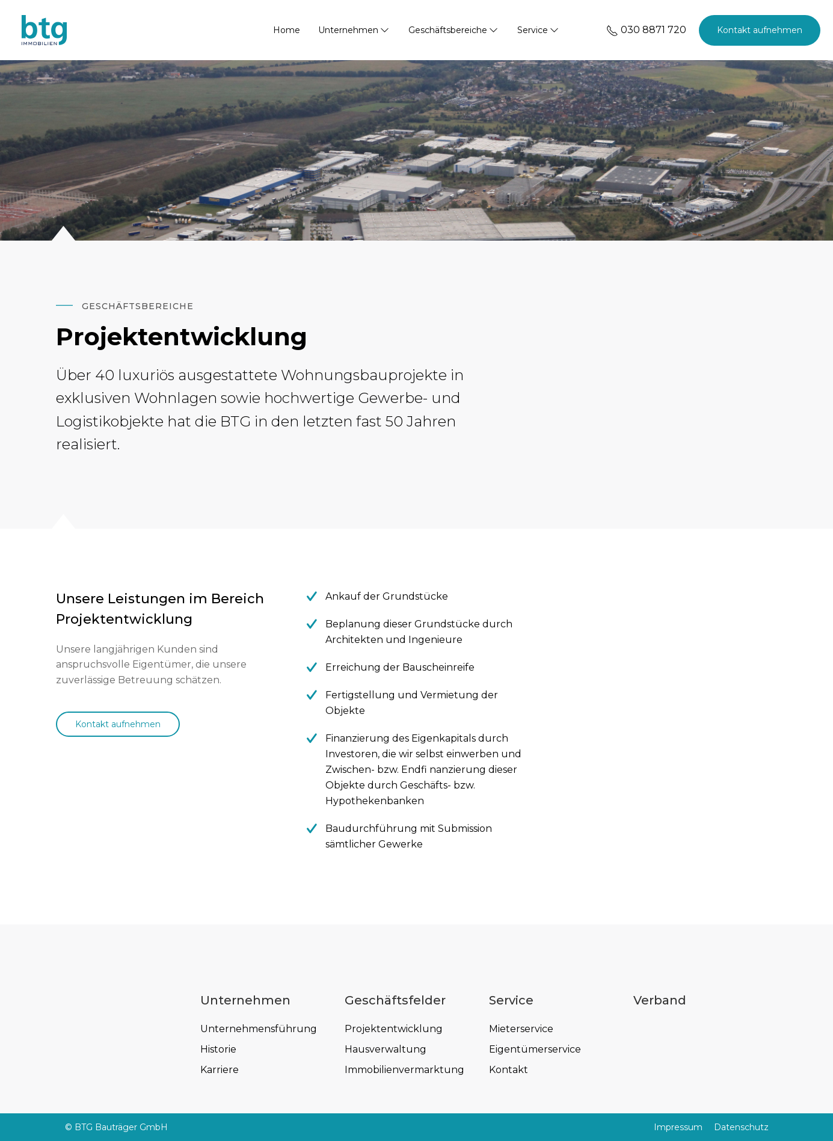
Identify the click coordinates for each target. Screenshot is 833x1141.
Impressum (678, 1127)
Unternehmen (354, 30)
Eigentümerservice (535, 1049)
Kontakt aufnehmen (759, 30)
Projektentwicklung (394, 1029)
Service (538, 30)
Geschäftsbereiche (453, 30)
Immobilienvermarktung (404, 1069)
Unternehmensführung (258, 1029)
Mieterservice (521, 1029)
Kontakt (508, 1069)
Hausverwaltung (385, 1049)
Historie (218, 1049)
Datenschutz (741, 1127)
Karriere (219, 1069)
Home (286, 30)
